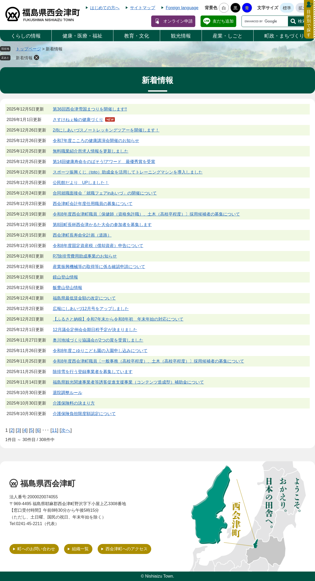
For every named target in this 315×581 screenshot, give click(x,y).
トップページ (28, 49)
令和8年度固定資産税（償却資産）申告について (98, 245)
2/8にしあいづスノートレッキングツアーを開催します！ (106, 130)
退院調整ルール (67, 392)
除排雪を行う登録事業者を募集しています (93, 371)
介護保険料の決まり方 (74, 403)
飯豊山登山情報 (67, 287)
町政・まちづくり (284, 36)
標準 (287, 8)
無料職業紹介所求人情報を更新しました (90, 151)
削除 (36, 57)
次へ (65, 430)
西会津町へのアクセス (127, 549)
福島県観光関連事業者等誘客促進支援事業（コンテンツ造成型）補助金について (128, 382)
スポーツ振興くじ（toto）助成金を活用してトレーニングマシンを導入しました (128, 172)
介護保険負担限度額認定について (84, 413)
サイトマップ (142, 8)
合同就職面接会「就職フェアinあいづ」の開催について (105, 193)
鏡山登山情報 (65, 277)
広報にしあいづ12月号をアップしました (91, 308)
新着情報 (24, 58)
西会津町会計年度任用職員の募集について (93, 203)
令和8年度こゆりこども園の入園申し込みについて (100, 350)
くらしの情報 (26, 36)
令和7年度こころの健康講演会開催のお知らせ (96, 140)
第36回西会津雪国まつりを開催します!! (90, 109)
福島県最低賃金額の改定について (84, 298)
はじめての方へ (104, 8)
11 (54, 430)
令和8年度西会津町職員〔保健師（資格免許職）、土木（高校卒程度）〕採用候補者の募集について (146, 214)
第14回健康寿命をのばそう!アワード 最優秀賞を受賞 (104, 161)
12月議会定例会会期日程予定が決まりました (95, 329)
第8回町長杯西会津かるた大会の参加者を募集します (102, 224)
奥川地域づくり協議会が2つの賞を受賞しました (98, 340)
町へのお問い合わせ (36, 549)
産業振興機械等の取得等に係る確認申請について (99, 266)
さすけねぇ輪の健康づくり (78, 119)
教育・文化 (136, 36)
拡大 (302, 8)
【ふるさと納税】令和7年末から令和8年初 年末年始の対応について (118, 319)
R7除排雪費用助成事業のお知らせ (85, 256)
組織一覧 (80, 549)
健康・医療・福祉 (82, 36)
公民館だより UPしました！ (81, 182)
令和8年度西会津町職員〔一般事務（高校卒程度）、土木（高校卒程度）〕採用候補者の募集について (148, 361)
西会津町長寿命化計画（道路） (82, 235)
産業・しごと (228, 36)
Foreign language (182, 8)
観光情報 (181, 36)
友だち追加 (223, 21)
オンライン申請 (178, 21)
